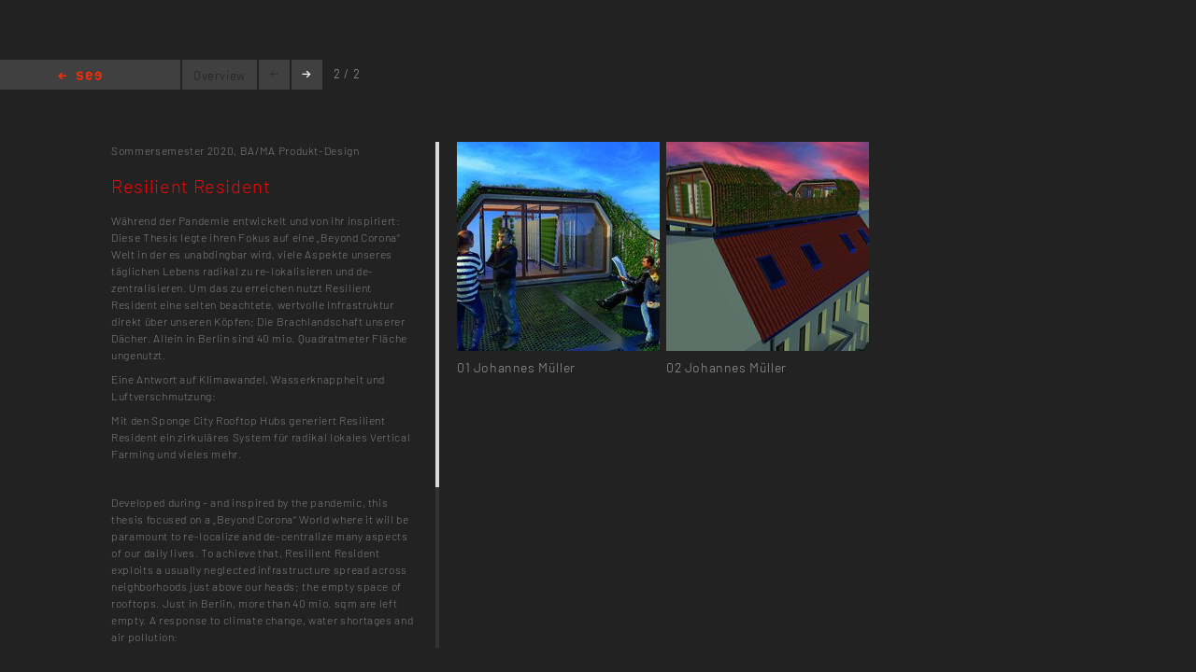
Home (80, 77)
